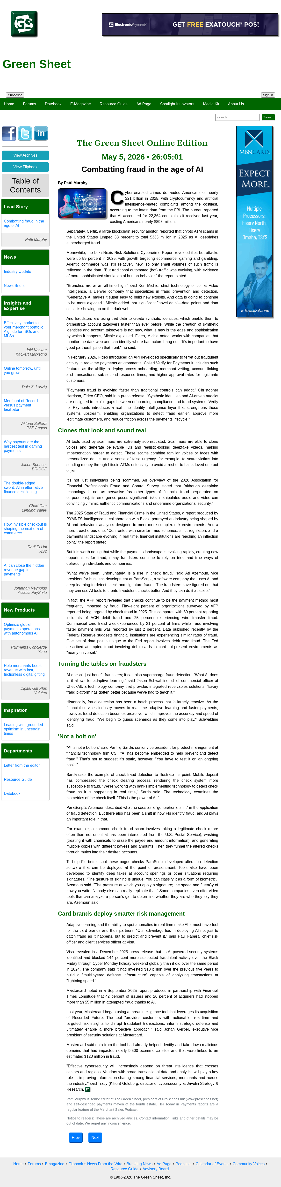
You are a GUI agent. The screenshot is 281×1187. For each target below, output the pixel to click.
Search (268, 117)
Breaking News (140, 1164)
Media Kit (211, 104)
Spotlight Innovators (177, 104)
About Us (236, 104)
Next (95, 1137)
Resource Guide (114, 104)
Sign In (268, 95)
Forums (29, 104)
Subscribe (15, 95)
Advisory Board (156, 1169)
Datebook (53, 104)
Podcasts (184, 1164)
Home (9, 104)
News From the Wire (104, 1164)
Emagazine (54, 1164)
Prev (76, 1137)
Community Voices (249, 1164)
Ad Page (144, 104)
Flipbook (75, 1164)
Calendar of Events (212, 1164)
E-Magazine (80, 104)
